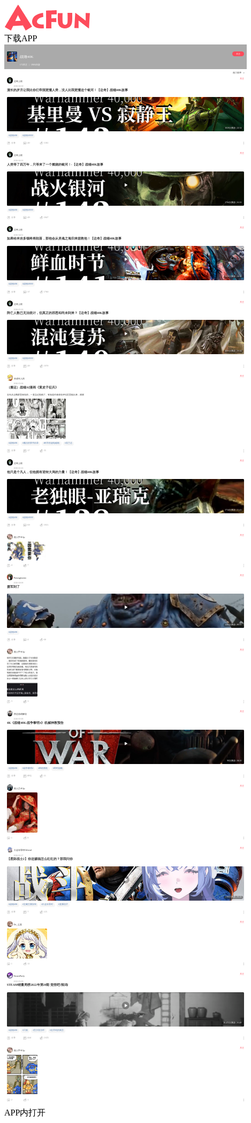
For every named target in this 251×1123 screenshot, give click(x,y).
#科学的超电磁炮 (52, 443)
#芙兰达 (68, 443)
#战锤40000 (27, 135)
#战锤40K (13, 135)
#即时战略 (58, 768)
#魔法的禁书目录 (30, 443)
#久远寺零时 (48, 904)
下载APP (20, 38)
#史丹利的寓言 (57, 1030)
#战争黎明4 (27, 768)
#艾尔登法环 (39, 1030)
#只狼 (25, 1030)
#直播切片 (63, 904)
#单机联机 (43, 768)
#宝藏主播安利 (29, 904)
